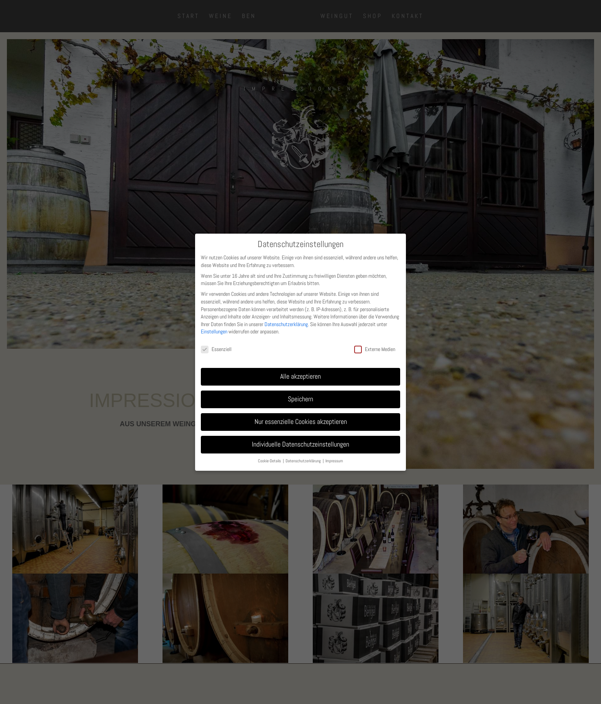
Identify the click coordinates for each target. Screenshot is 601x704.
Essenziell (216, 349)
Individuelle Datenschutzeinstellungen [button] (300, 444)
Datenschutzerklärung (286, 324)
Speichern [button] (300, 399)
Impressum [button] (334, 460)
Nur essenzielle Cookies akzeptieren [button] (301, 421)
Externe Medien (374, 349)
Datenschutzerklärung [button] (304, 460)
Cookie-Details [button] (270, 460)
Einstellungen (214, 331)
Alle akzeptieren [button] (300, 376)
